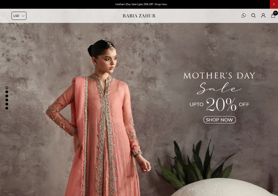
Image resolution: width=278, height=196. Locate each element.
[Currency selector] (18, 16)
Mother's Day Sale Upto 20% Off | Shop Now (141, 4)
